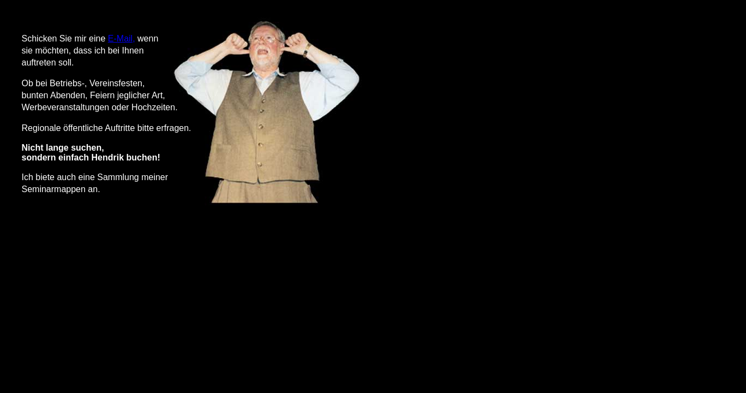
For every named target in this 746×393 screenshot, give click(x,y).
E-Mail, (121, 38)
